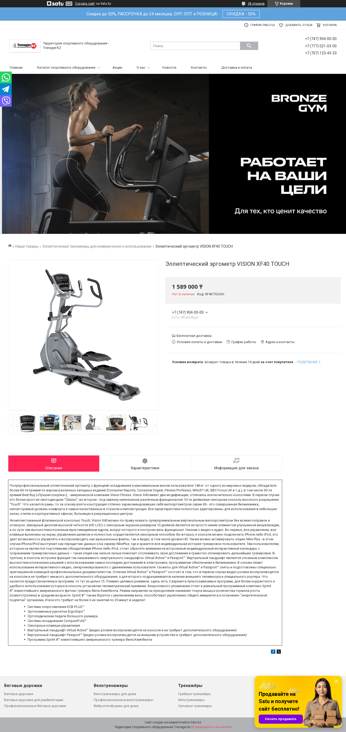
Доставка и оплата (236, 67)
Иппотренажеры (191, 700)
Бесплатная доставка (194, 336)
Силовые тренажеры (195, 706)
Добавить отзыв (298, 25)
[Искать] (249, 46)
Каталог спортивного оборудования (66, 67)
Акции (117, 67)
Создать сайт (85, 3)
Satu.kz (196, 722)
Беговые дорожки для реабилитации (33, 700)
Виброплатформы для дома (116, 706)
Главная (16, 67)
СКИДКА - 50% (241, 13)
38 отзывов (256, 3)
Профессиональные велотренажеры (123, 700)
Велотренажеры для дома (115, 694)
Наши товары (26, 246)
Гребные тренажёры (194, 694)
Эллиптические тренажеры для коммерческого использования (96, 246)
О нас (141, 67)
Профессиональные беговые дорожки (35, 706)
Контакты (199, 67)
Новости (169, 67)
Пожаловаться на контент (212, 727)
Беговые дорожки (18, 694)
